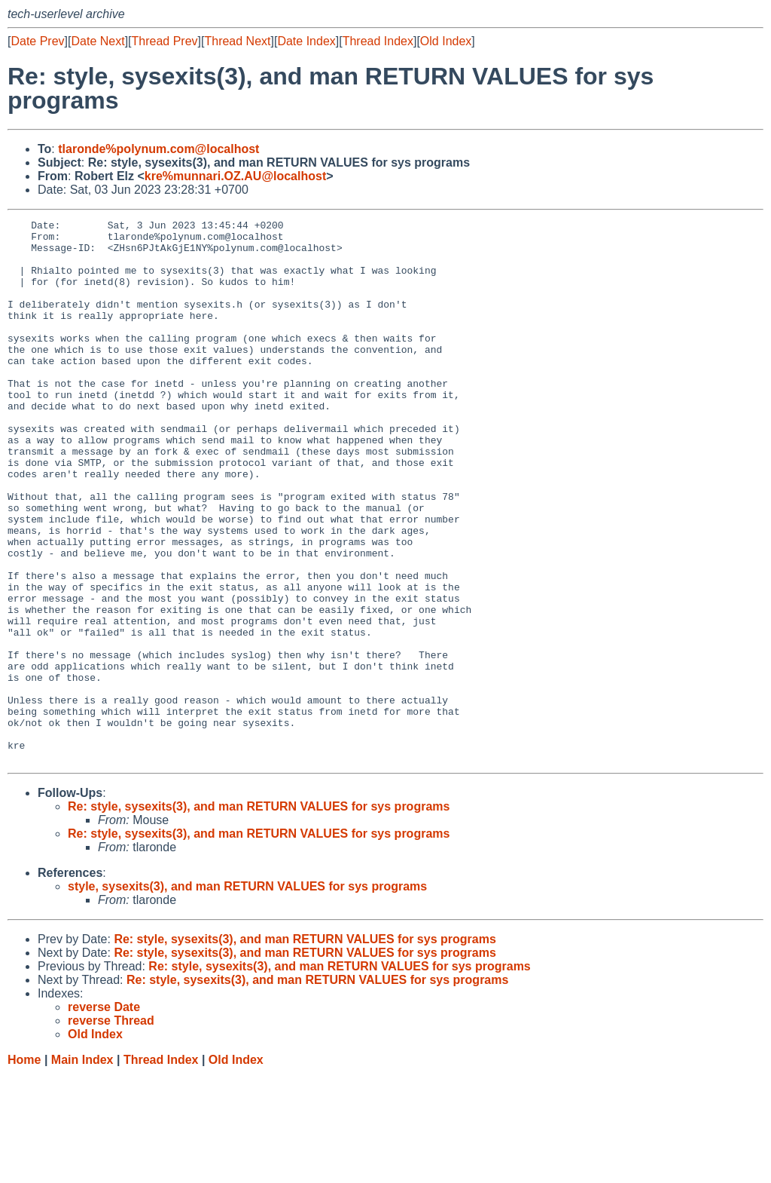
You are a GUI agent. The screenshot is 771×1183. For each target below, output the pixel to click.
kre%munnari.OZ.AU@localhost (235, 176)
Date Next (97, 41)
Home (24, 1168)
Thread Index (378, 41)
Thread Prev (165, 41)
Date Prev (37, 41)
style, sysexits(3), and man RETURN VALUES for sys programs (247, 994)
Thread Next (237, 41)
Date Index (306, 41)
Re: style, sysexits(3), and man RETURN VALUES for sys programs (258, 915)
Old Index (445, 41)
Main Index (82, 1168)
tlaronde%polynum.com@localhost (158, 149)
